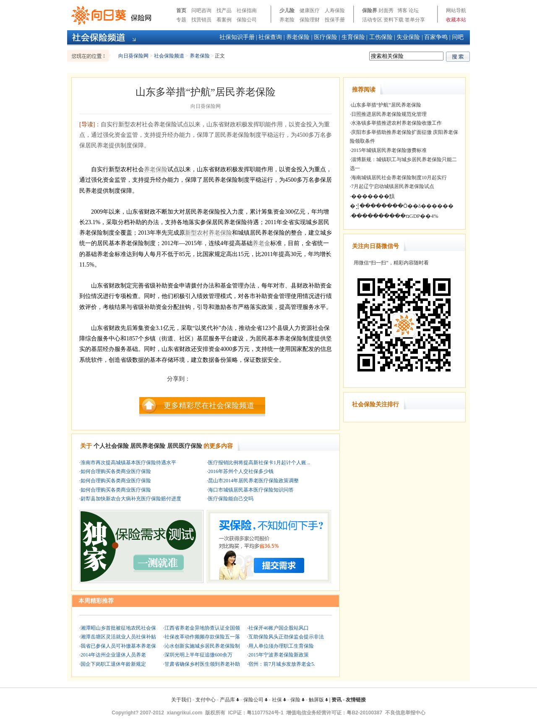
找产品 (224, 10)
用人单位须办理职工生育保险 (281, 646)
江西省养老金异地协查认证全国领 (202, 628)
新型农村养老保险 (208, 233)
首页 (181, 10)
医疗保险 (325, 37)
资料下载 (393, 20)
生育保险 (353, 37)
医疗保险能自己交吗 (230, 499)
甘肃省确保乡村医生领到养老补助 (202, 664)
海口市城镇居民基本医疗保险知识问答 (251, 490)
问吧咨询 (201, 10)
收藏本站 (456, 20)
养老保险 (298, 37)
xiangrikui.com (185, 713)
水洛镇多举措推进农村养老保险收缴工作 (396, 123)
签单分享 (415, 20)
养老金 (261, 243)
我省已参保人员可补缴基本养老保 (118, 646)
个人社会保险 (111, 446)
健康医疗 (310, 10)
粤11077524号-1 (265, 713)
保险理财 (310, 20)
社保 (279, 700)
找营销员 (201, 20)
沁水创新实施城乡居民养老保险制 (202, 646)
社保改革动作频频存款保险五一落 (202, 637)
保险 (297, 700)
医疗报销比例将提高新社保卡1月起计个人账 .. (259, 462)
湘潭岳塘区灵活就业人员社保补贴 (118, 637)
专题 (181, 20)
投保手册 (335, 20)
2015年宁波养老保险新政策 (278, 655)
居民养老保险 (147, 446)
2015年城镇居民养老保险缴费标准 (389, 150)
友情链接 (356, 700)
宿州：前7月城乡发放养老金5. (281, 664)
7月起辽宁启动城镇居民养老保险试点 (392, 186)
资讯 (336, 700)
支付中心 (206, 700)
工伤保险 (381, 37)
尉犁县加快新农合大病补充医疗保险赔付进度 (131, 499)
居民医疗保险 (184, 446)
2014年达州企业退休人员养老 (113, 655)
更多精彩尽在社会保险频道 (209, 405)
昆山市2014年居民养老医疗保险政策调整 (253, 481)
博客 (402, 10)
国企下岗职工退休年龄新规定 (113, 664)
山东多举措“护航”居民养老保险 (386, 105)
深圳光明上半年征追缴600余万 (198, 655)
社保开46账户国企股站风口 (278, 628)
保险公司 (247, 20)
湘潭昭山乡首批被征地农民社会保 (118, 628)
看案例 (224, 20)
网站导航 (456, 10)
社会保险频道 (169, 56)
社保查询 (270, 37)
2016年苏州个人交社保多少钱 (241, 471)
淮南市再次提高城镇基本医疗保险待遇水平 (128, 462)
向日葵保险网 (133, 56)
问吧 (458, 37)
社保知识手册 (237, 37)
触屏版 (318, 700)
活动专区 (372, 20)
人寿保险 (335, 10)
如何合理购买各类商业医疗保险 (116, 471)
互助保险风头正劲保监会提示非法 (286, 637)
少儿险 (287, 10)
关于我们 (181, 700)
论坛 (414, 10)
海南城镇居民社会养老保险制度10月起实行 (399, 177)
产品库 (229, 700)
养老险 (287, 20)
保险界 (369, 10)
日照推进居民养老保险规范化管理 (389, 114)
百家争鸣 (436, 37)
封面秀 (386, 10)
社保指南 (247, 10)
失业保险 (408, 37)
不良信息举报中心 (405, 713)
